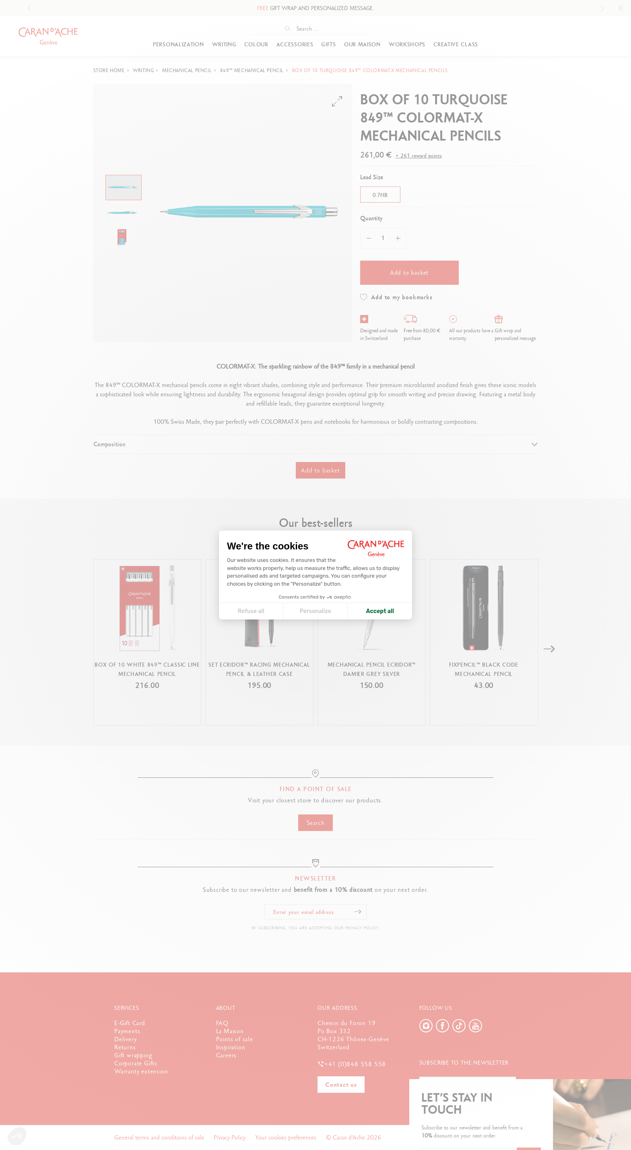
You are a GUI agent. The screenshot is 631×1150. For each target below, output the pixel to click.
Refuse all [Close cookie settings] (251, 611)
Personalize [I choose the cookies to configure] (315, 611)
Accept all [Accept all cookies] (380, 611)
